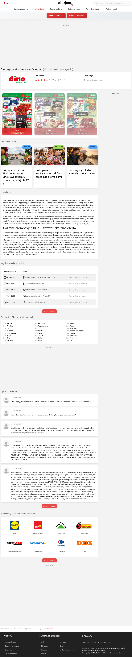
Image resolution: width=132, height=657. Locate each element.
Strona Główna (10, 642)
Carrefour (44, 654)
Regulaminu (112, 648)
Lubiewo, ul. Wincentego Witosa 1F (37, 296)
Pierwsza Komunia (55, 15)
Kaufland (63, 642)
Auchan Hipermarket (67, 650)
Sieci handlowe (10, 650)
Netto (62, 646)
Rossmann (45, 650)
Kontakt (86, 642)
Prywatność (106, 642)
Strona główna (5, 629)
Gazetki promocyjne (12, 646)
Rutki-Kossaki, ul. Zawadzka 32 (36, 290)
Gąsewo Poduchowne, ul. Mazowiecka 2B (40, 277)
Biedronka (44, 646)
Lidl (42, 642)
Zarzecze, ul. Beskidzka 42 (34, 283)
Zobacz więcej (49, 311)
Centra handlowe (11, 654)
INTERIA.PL (94, 653)
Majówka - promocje (76, 15)
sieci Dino (13, 263)
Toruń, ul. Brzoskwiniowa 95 (35, 302)
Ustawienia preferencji (97, 650)
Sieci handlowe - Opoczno (22, 629)
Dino (37, 629)
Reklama (96, 642)
